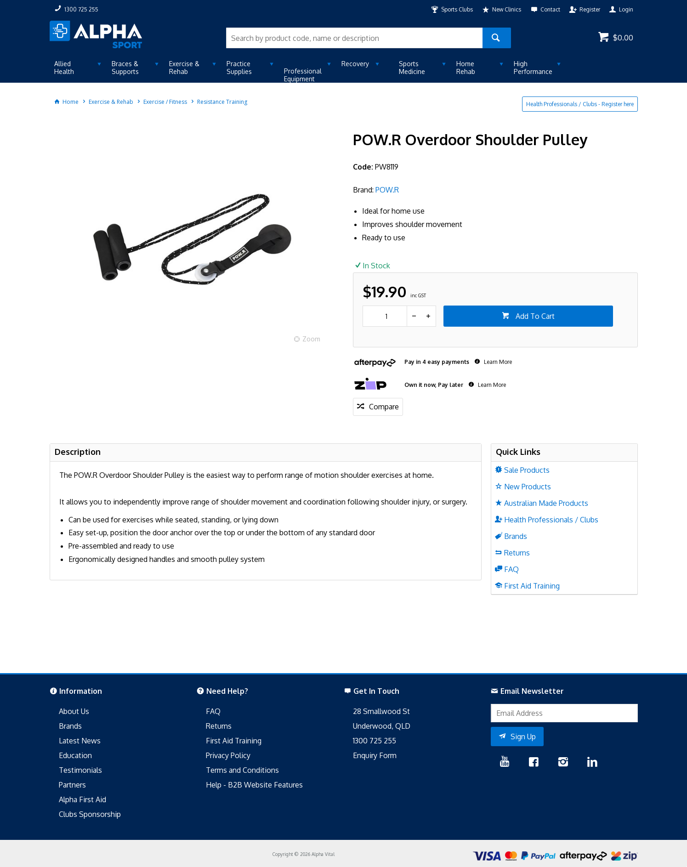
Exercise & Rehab (184, 67)
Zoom (311, 339)
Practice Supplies (239, 67)
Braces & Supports (125, 67)
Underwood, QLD (381, 726)
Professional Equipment (303, 75)
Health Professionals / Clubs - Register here (580, 104)
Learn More (497, 361)
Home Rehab (465, 67)
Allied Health (64, 67)
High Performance (533, 67)
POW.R (387, 189)
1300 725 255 (374, 740)
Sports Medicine (412, 67)
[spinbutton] (385, 316)
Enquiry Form (375, 755)
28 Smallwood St (381, 711)
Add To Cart (534, 316)
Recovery (355, 64)
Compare (384, 406)
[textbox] (354, 38)
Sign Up (523, 736)
